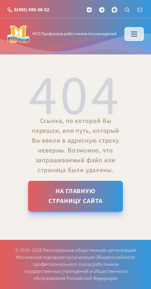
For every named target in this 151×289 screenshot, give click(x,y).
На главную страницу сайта (75, 196)
